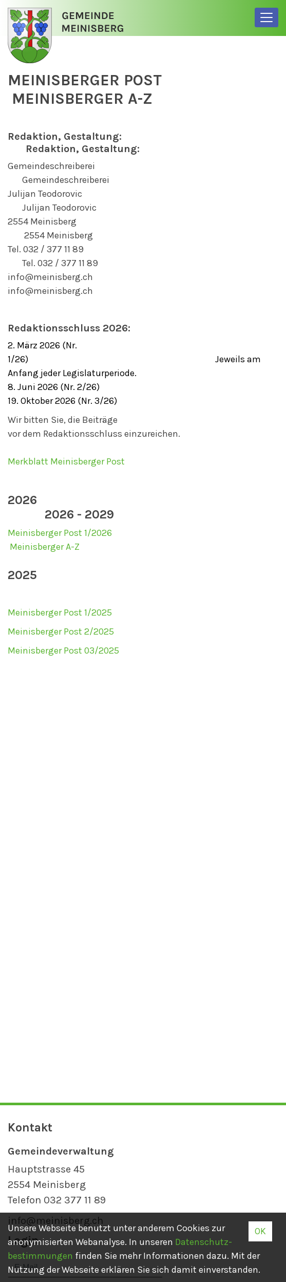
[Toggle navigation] (266, 17)
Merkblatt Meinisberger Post (66, 461)
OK (260, 1231)
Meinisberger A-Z (45, 546)
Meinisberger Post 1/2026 (60, 532)
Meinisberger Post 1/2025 (60, 612)
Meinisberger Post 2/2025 (62, 631)
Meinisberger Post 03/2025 (63, 650)
